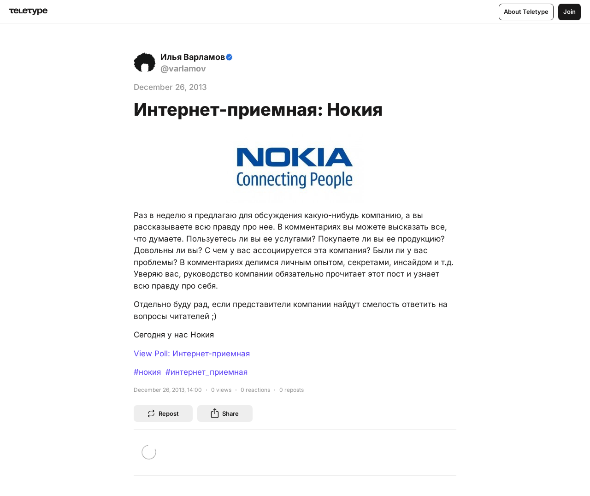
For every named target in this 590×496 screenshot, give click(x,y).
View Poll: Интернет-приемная (192, 353)
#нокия (147, 372)
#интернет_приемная (206, 372)
